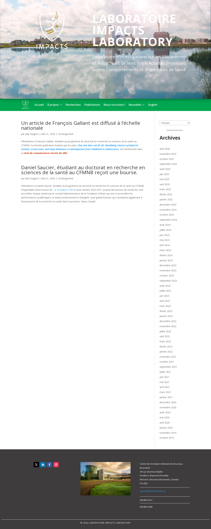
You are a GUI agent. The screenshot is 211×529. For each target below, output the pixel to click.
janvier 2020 (166, 427)
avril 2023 (165, 300)
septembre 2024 (168, 219)
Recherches (73, 105)
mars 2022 (165, 341)
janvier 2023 (166, 316)
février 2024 (166, 255)
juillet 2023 (165, 290)
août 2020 (165, 412)
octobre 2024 (167, 214)
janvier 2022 (166, 351)
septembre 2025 (168, 163)
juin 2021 (164, 377)
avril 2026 (165, 148)
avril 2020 (165, 422)
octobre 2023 (167, 275)
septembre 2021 (168, 366)
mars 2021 (165, 392)
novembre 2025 (168, 153)
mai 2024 (164, 240)
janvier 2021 (166, 397)
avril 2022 (165, 336)
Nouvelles (135, 105)
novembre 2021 (168, 356)
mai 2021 (164, 382)
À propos (53, 105)
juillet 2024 (165, 229)
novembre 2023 (168, 270)
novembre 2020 (168, 407)
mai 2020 (164, 417)
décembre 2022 (168, 321)
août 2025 (165, 169)
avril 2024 (165, 245)
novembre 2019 (168, 432)
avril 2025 (165, 184)
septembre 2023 (168, 280)
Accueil (39, 105)
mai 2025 (164, 179)
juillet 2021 (165, 371)
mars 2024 (165, 250)
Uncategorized (65, 134)
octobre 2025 (167, 159)
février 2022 (166, 346)
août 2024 (165, 224)
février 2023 (166, 311)
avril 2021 (165, 387)
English (152, 105)
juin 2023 (164, 295)
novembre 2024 (168, 209)
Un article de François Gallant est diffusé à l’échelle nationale (80, 125)
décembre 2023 (168, 265)
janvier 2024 (166, 260)
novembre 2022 (168, 326)
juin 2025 (164, 174)
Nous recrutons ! (114, 105)
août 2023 (165, 285)
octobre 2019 (167, 437)
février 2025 (166, 194)
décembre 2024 (168, 204)
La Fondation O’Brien (65, 189)
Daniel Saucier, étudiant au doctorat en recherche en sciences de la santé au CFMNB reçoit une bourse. (83, 170)
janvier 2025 (166, 199)
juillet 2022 (165, 331)
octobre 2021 (167, 361)
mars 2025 (165, 189)
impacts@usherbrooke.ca (153, 490)
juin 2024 (164, 235)
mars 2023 (165, 306)
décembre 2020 (168, 402)
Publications (92, 105)
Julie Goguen (32, 134)
